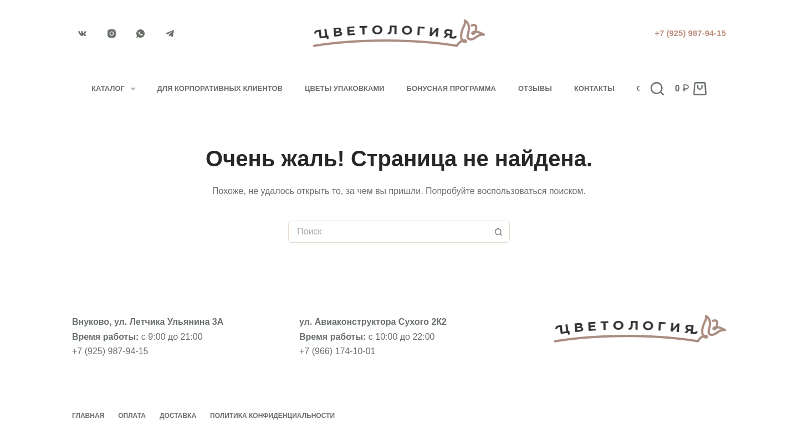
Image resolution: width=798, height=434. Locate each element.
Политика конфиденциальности (272, 416)
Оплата (132, 416)
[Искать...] (388, 232)
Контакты (594, 88)
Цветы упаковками (345, 88)
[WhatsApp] (140, 33)
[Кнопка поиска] (499, 232)
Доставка (178, 416)
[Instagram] (111, 33)
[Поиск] (657, 88)
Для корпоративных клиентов (220, 88)
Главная (88, 416)
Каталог (115, 88)
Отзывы (535, 88)
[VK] (82, 33)
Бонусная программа (451, 88)
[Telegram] (170, 33)
